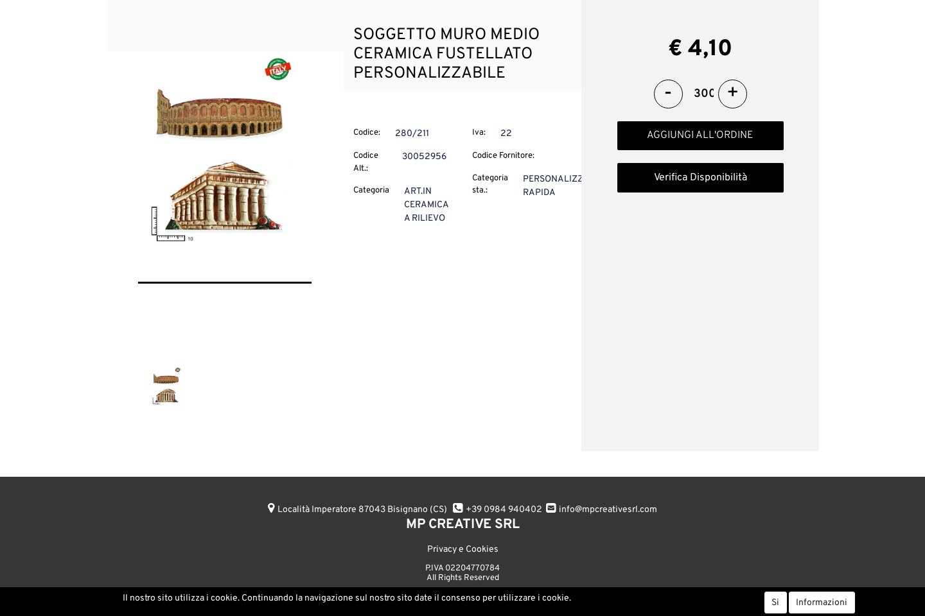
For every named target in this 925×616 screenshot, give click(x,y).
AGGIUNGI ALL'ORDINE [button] (700, 135)
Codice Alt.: (365, 162)
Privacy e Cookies (462, 549)
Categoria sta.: (490, 184)
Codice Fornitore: (503, 156)
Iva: (479, 133)
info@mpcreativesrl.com (608, 509)
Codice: (366, 133)
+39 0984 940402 (504, 509)
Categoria (371, 190)
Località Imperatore (362, 509)
